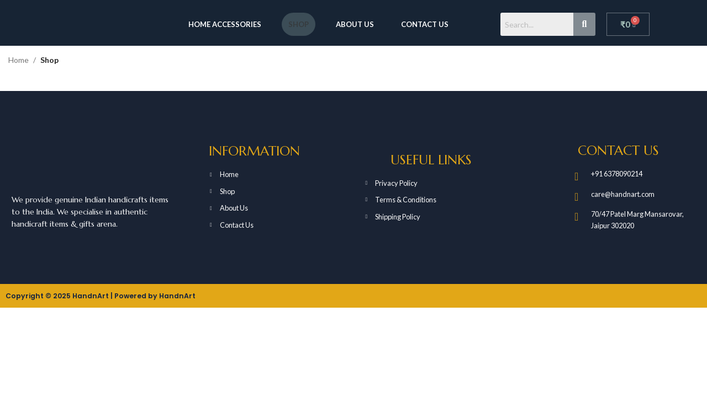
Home (18, 60)
